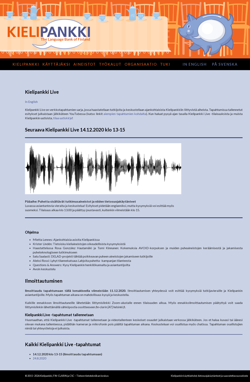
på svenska (225, 64)
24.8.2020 (39, 358)
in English (195, 64)
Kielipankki (25, 64)
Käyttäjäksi (56, 64)
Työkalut (110, 64)
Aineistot (84, 64)
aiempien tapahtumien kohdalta (125, 114)
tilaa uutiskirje (62, 118)
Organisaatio (141, 64)
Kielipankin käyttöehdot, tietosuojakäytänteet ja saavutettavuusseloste (209, 375)
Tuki (165, 64)
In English (31, 101)
